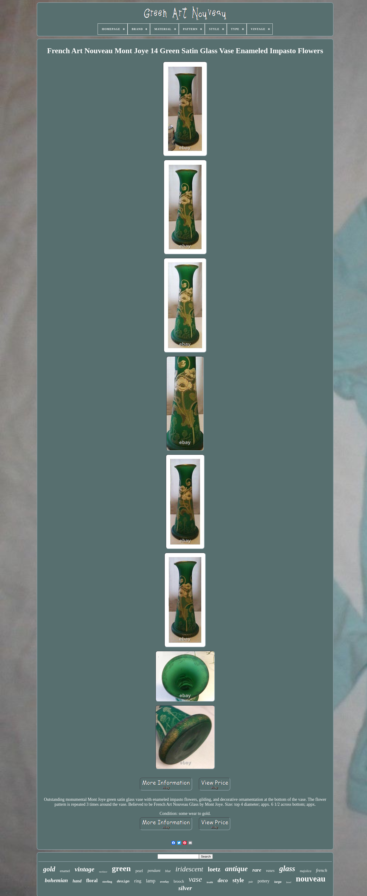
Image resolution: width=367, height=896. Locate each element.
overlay (164, 881)
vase (195, 879)
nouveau (310, 878)
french (321, 870)
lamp (150, 880)
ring (137, 880)
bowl (288, 882)
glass (287, 868)
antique (236, 869)
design (123, 882)
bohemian (56, 880)
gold (49, 869)
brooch (179, 881)
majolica (305, 871)
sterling (107, 881)
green (121, 868)
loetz (214, 869)
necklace (103, 871)
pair (251, 881)
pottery (264, 881)
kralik (210, 882)
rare (256, 870)
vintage (84, 869)
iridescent (189, 869)
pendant (154, 870)
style (238, 880)
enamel (65, 871)
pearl (139, 871)
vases (270, 870)
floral (92, 880)
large (278, 882)
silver (185, 888)
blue (168, 871)
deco (223, 880)
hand (77, 881)
